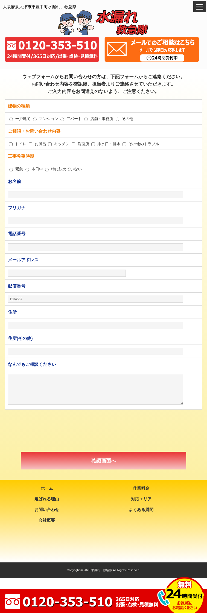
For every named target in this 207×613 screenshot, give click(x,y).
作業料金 (141, 488)
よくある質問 (141, 509)
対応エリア (141, 499)
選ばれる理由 (46, 499)
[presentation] (103, 430)
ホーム (47, 488)
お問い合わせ (46, 509)
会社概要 (47, 520)
